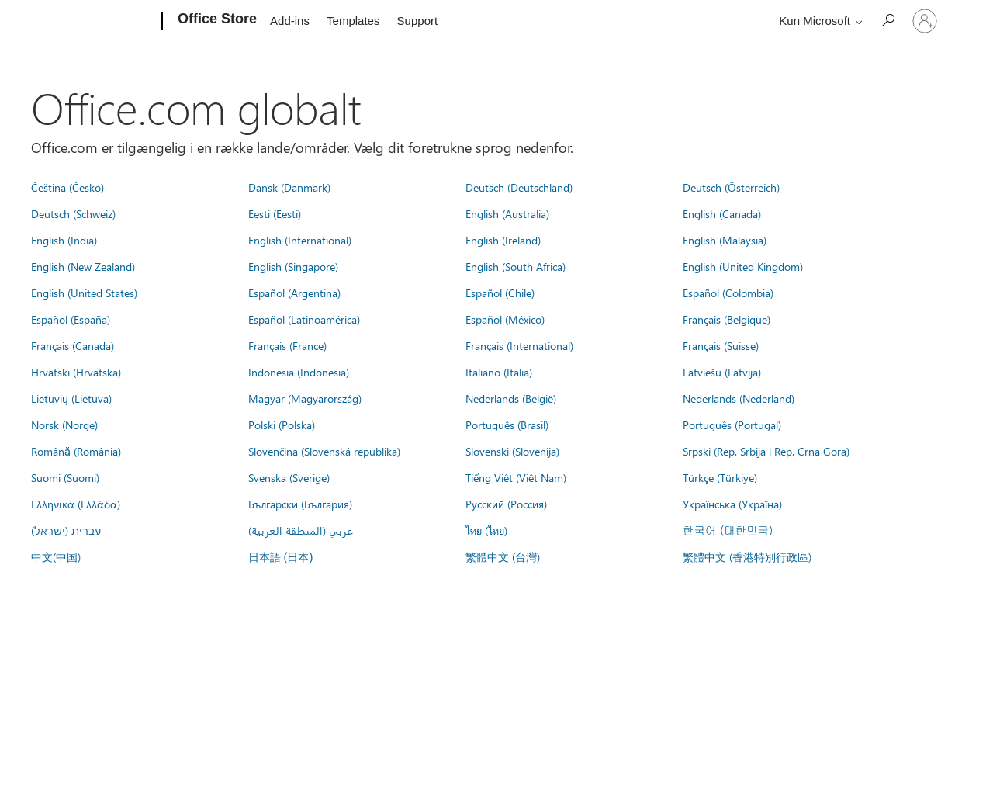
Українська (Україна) (732, 503)
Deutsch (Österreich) (731, 187)
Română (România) (76, 451)
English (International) (299, 240)
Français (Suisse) (721, 345)
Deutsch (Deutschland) (519, 187)
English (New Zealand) (83, 266)
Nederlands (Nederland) (738, 398)
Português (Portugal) (732, 424)
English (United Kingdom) (743, 266)
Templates (353, 20)
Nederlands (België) (510, 398)
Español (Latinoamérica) (304, 319)
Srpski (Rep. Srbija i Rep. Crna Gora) (766, 451)
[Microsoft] (103, 22)
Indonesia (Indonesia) (298, 372)
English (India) (64, 240)
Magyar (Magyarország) (305, 398)
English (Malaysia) (724, 240)
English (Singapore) (293, 266)
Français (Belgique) (726, 319)
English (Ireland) (503, 240)
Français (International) (519, 345)
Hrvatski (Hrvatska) (76, 372)
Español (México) (505, 319)
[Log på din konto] (924, 21)
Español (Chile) (500, 292)
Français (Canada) (72, 345)
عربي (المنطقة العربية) (300, 530)
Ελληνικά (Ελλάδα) (75, 503)
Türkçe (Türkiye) (720, 477)
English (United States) (84, 292)
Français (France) (287, 345)
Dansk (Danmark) (289, 187)
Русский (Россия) (506, 503)
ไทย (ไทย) (486, 530)
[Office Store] (215, 22)
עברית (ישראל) (66, 530)
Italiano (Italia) (498, 372)
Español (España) (70, 319)
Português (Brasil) (506, 424)
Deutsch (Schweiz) (73, 213)
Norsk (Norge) (64, 424)
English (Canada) (722, 213)
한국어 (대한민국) (728, 530)
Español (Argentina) (294, 292)
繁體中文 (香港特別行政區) (747, 556)
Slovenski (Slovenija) (512, 451)
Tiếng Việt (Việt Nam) (515, 477)
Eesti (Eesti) (274, 213)
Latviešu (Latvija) (722, 372)
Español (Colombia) (728, 292)
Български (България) (300, 503)
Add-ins (290, 20)
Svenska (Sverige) (289, 477)
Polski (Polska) (281, 424)
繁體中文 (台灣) (502, 556)
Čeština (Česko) (67, 187)
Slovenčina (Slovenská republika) (324, 451)
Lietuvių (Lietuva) (71, 398)
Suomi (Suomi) (65, 477)
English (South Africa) (515, 266)
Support (417, 20)
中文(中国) (56, 556)
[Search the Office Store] (887, 19)
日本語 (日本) (280, 557)
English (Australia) (507, 213)
